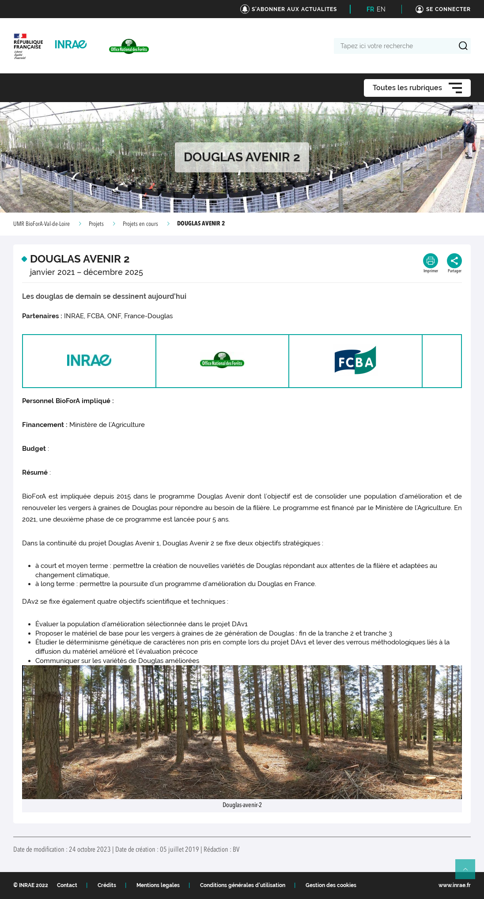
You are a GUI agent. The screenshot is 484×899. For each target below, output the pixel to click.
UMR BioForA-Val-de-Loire (41, 224)
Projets (96, 224)
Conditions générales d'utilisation (242, 885)
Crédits (107, 885)
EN (381, 9)
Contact (67, 885)
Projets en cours (140, 224)
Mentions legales (158, 885)
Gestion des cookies (331, 885)
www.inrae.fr (455, 885)
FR (370, 9)
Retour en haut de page (469, 873)
